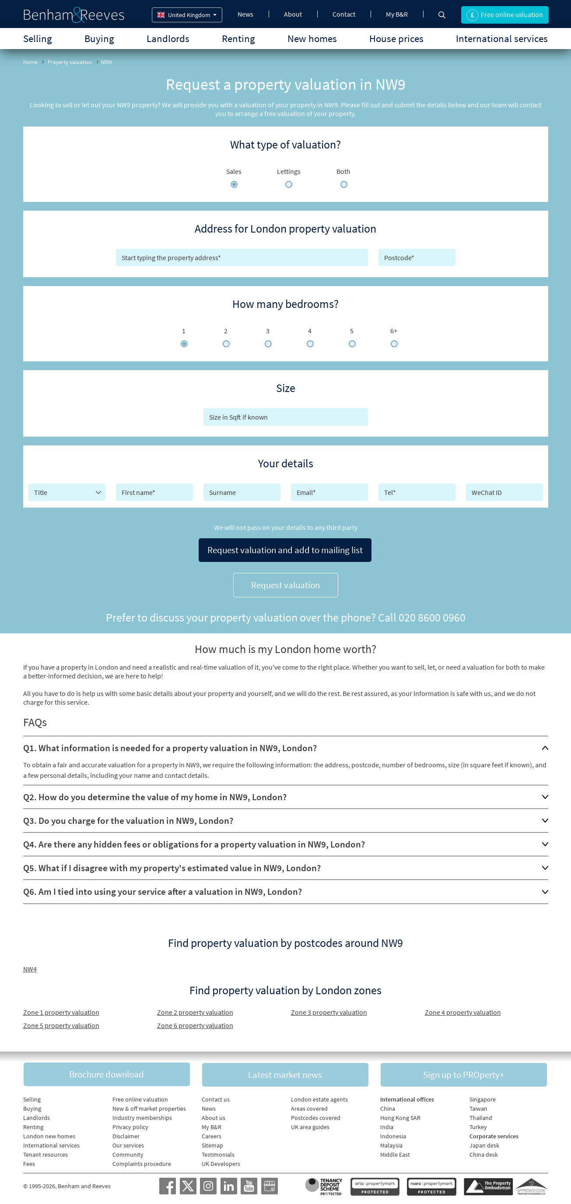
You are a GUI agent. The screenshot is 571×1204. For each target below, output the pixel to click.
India (386, 1124)
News (245, 14)
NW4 (30, 965)
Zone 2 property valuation (195, 1008)
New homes (312, 38)
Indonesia (393, 1133)
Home (30, 62)
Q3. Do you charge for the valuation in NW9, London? (128, 817)
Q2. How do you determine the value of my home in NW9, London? (155, 793)
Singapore (482, 1097)
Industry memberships (142, 1115)
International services (502, 38)
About (293, 14)
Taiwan (478, 1106)
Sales (234, 171)
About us (213, 1115)
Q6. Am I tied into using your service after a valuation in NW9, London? (162, 888)
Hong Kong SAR (400, 1115)
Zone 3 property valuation (329, 1008)
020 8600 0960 (432, 614)
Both (343, 171)
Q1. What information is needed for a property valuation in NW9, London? (170, 744)
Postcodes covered (315, 1115)
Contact (344, 14)
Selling (37, 38)
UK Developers (221, 1161)
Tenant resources (45, 1152)
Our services (128, 1143)
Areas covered (309, 1106)
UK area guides (310, 1124)
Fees (29, 1161)
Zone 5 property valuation (61, 1021)
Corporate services (493, 1133)
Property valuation (70, 62)
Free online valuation (140, 1097)
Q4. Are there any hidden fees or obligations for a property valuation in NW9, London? (194, 841)
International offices (407, 1097)
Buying (99, 38)
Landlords (168, 38)
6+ (393, 330)
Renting (238, 38)
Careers (211, 1133)
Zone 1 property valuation (61, 1008)
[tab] (285, 744)
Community (128, 1152)
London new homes (49, 1133)
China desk (483, 1152)
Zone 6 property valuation (195, 1021)
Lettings (289, 171)
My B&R (397, 14)
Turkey (478, 1124)
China (387, 1106)
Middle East (395, 1152)
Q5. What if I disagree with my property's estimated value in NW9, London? (172, 864)
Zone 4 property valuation (463, 1008)
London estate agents (319, 1097)
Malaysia (391, 1143)
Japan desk (484, 1143)
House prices (396, 38)
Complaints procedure (141, 1161)
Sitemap (212, 1143)
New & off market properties (149, 1106)
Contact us (216, 1097)
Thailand (480, 1115)
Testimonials (218, 1152)
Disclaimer (126, 1133)
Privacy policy (130, 1124)
